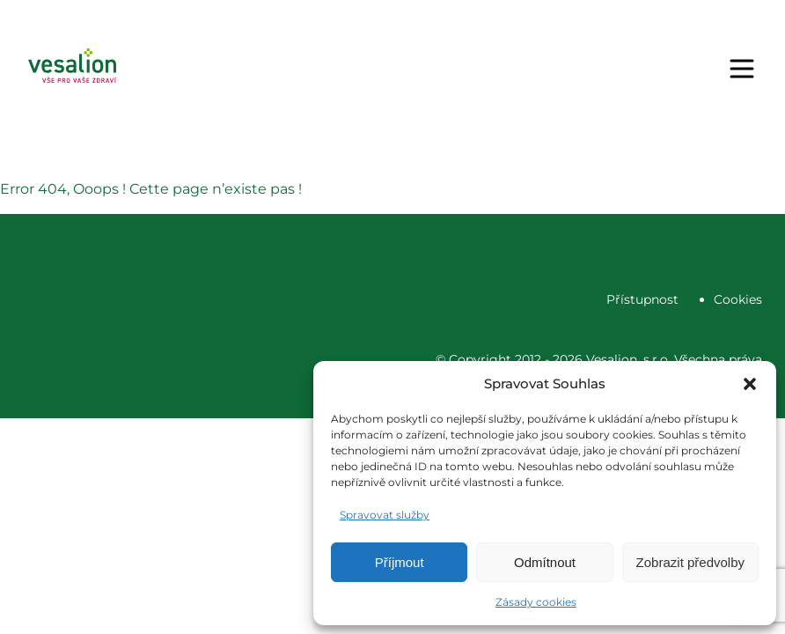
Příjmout (399, 562)
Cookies (738, 299)
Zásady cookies (535, 601)
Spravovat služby (384, 514)
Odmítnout (545, 562)
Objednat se (488, 69)
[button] (750, 384)
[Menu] (742, 69)
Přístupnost (642, 299)
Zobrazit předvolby (690, 562)
